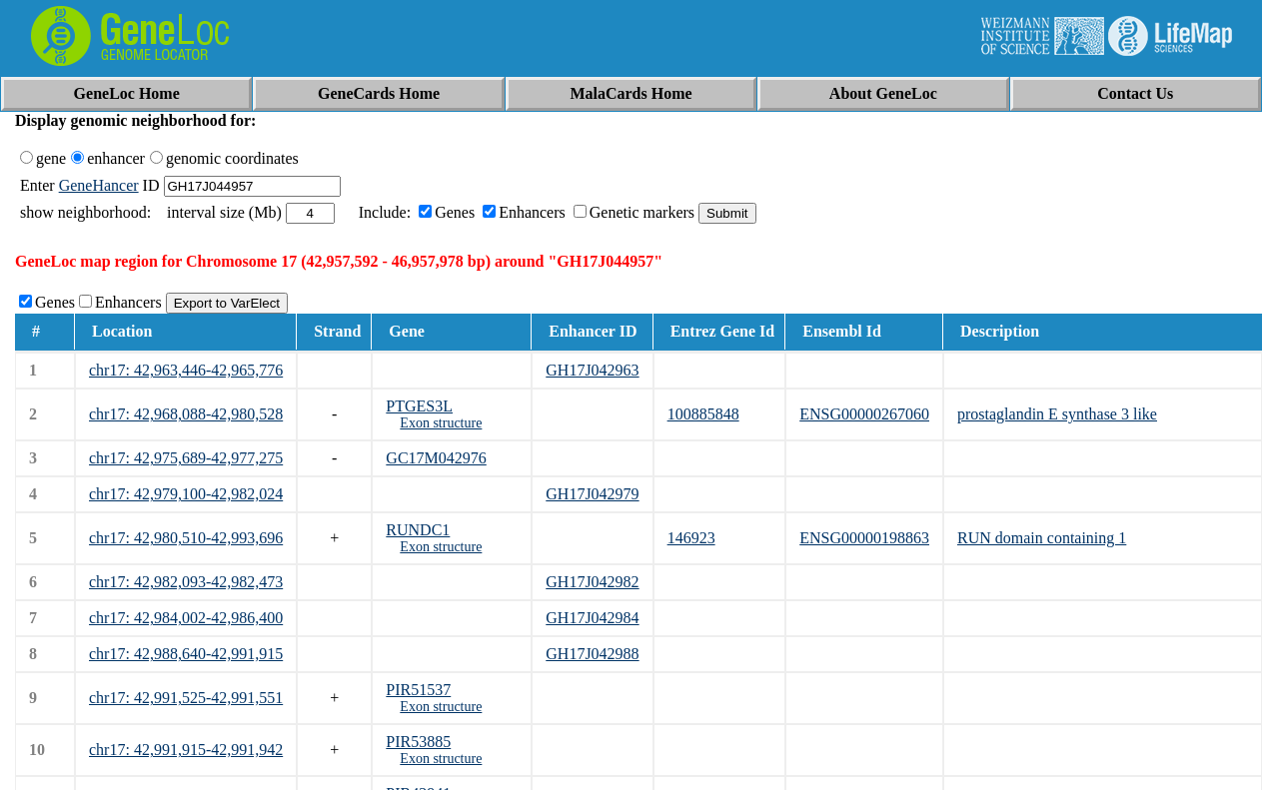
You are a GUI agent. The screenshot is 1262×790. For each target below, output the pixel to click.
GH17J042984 (592, 617)
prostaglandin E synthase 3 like (1057, 413)
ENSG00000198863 (864, 537)
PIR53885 (418, 741)
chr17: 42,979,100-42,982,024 (186, 493)
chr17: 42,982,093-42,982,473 (186, 581)
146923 (691, 537)
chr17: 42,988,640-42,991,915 (186, 653)
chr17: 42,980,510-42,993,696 (186, 537)
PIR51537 (418, 689)
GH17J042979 (592, 493)
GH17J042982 (592, 581)
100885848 (703, 413)
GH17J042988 (592, 653)
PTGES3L (419, 405)
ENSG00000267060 (864, 413)
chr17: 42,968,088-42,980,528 (186, 413)
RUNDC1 (418, 529)
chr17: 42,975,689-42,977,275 (186, 457)
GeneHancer (99, 185)
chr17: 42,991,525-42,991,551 (186, 697)
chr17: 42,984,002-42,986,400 (186, 617)
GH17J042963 (592, 370)
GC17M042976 (436, 457)
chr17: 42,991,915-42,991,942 (186, 749)
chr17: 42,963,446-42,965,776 (186, 370)
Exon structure (441, 422)
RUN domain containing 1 (1041, 537)
